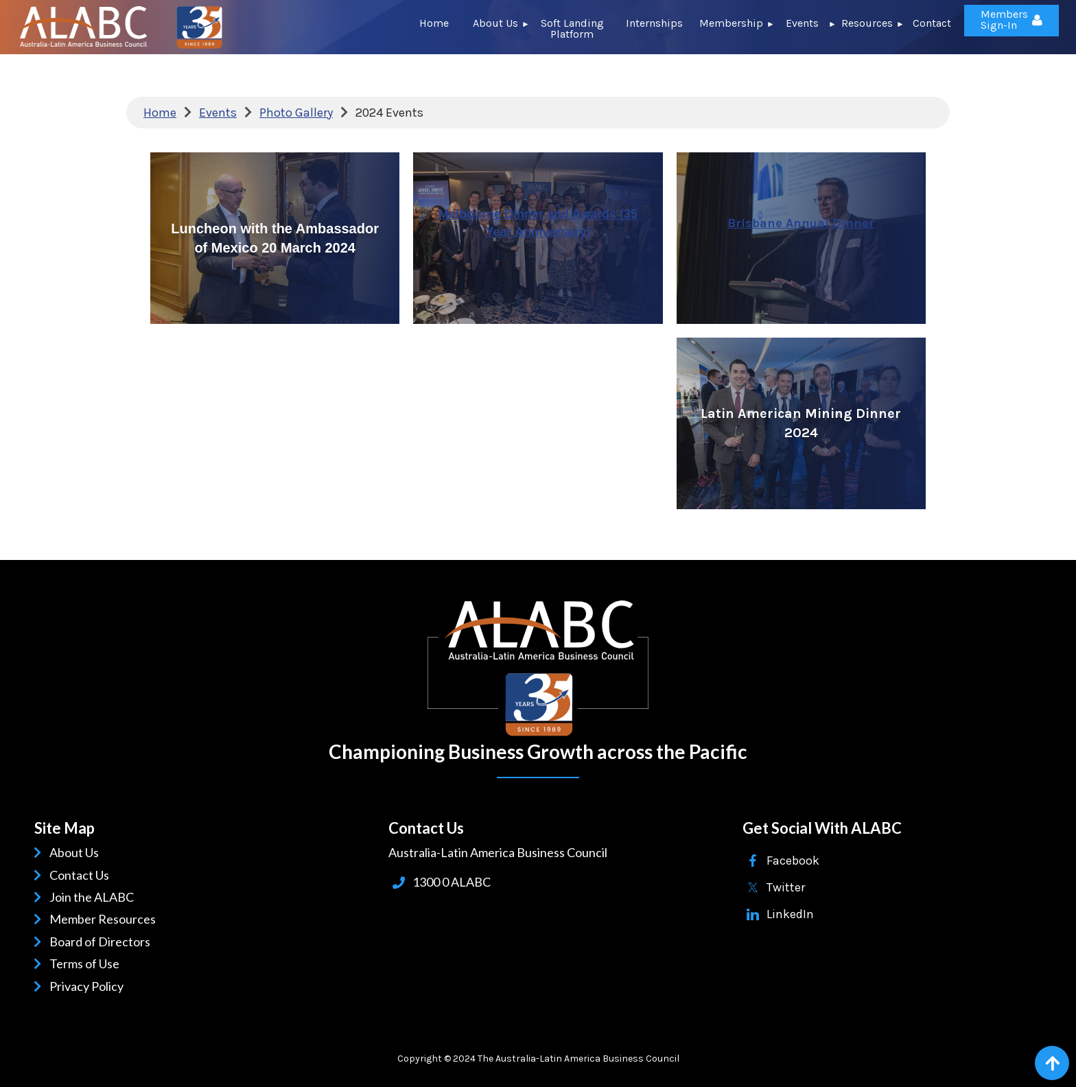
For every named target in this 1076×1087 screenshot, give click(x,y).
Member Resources (105, 918)
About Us (76, 852)
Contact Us (81, 875)
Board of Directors (102, 941)
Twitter (786, 887)
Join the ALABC (94, 896)
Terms (68, 963)
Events (218, 112)
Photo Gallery (296, 112)
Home (159, 112)
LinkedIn (790, 914)
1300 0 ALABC (451, 881)
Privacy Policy (89, 986)
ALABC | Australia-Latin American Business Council (538, 668)
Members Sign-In (1004, 20)
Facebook (793, 860)
